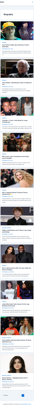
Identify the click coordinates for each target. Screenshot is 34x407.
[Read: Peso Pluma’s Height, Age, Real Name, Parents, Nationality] (17, 30)
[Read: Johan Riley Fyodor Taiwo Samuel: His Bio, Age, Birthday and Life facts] (17, 289)
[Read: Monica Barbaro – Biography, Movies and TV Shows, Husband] (17, 363)
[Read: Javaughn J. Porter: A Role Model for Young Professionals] (17, 106)
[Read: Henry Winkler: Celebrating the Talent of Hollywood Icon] (17, 68)
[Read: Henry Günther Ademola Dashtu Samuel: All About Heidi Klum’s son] (17, 325)
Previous (5, 395)
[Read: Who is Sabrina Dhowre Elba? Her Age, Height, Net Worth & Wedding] (17, 253)
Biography (4, 42)
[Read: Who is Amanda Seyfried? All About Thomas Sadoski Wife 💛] (17, 178)
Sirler (2, 2)
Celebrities (9, 227)
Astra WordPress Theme (25, 404)
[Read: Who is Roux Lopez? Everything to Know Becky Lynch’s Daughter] (17, 142)
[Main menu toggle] (32, 2)
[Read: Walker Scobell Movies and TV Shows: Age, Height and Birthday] (17, 216)
